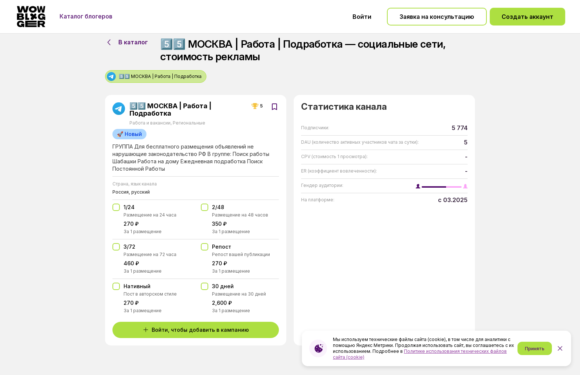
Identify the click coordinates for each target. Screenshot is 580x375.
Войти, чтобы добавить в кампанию (196, 330)
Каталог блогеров (86, 16)
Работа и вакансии (150, 123)
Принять (534, 348)
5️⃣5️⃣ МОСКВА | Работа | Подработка (170, 109)
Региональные (188, 123)
